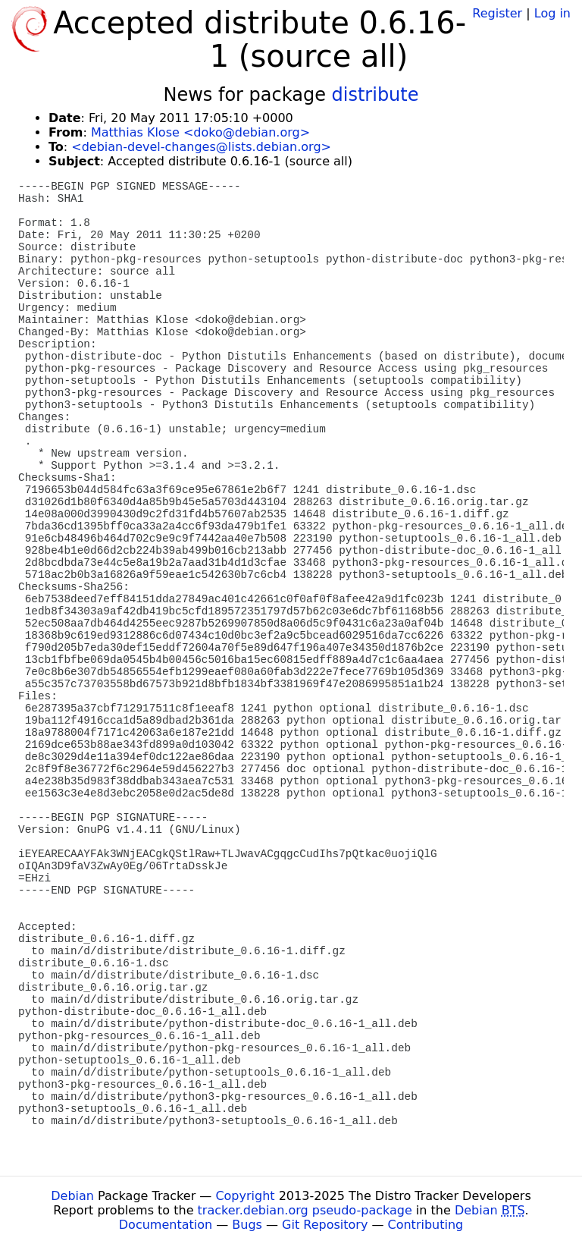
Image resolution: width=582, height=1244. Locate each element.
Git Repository (325, 1224)
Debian (72, 1196)
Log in (552, 13)
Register (497, 13)
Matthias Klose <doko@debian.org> (200, 132)
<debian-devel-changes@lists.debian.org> (201, 147)
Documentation (165, 1224)
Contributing (426, 1224)
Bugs (247, 1224)
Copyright (244, 1196)
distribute (375, 94)
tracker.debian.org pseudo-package (305, 1210)
